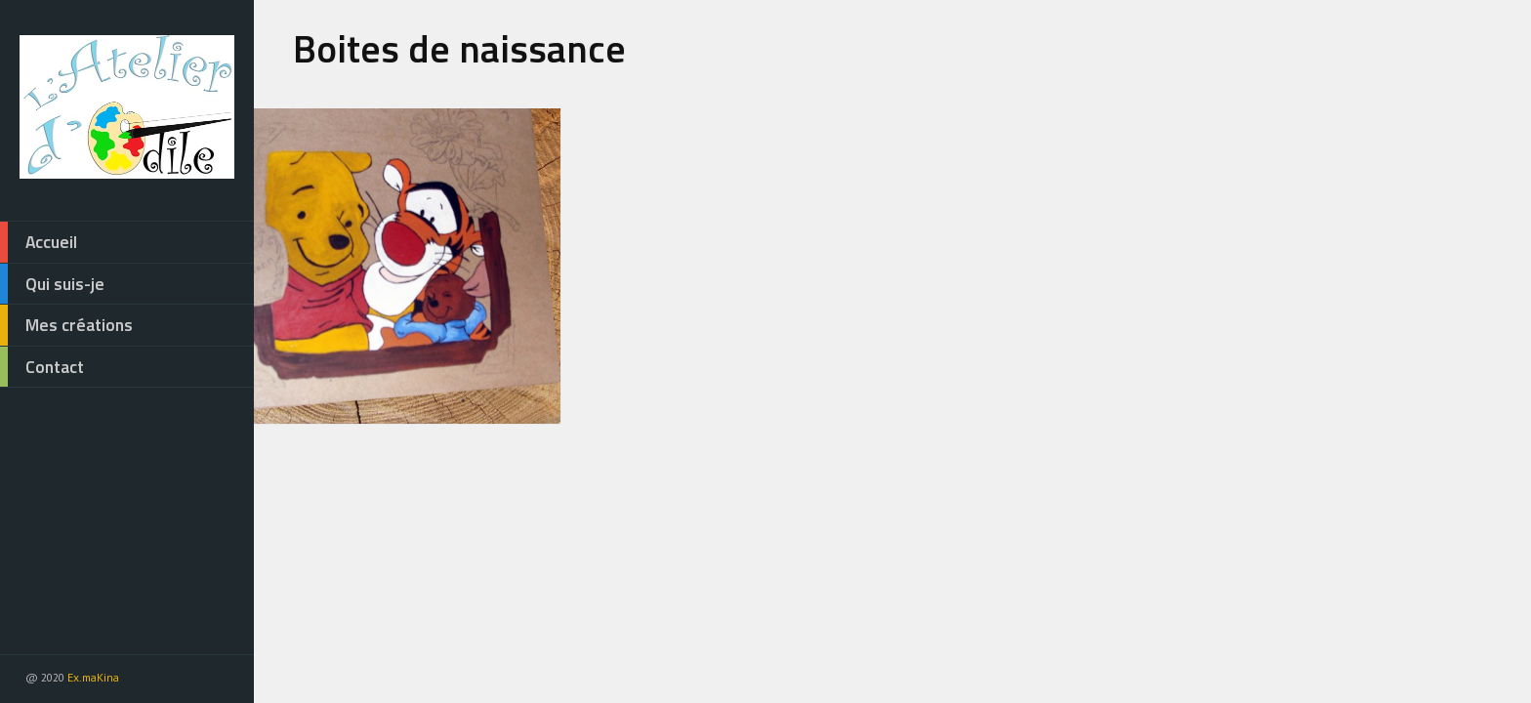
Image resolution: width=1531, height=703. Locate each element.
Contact (42, 367)
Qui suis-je (52, 284)
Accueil (38, 242)
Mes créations (66, 325)
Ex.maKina (93, 677)
